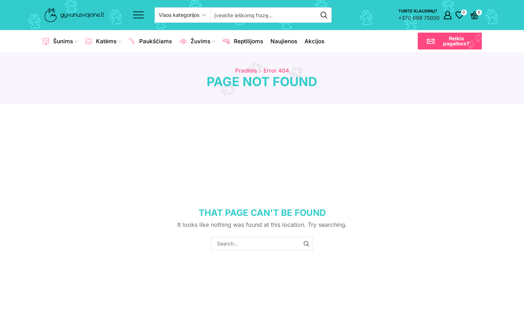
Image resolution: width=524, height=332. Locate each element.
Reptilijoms (242, 41)
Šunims (60, 41)
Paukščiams (150, 41)
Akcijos (314, 41)
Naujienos (283, 41)
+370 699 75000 (419, 18)
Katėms (103, 41)
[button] (450, 41)
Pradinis (246, 70)
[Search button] (324, 15)
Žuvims (197, 41)
